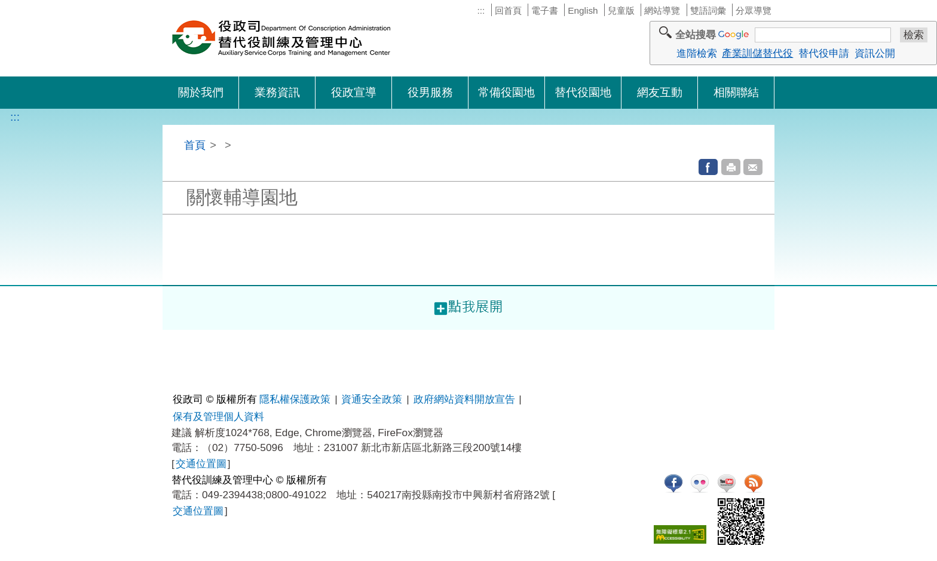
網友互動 (659, 92)
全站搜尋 (695, 35)
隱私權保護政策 (294, 399)
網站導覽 (662, 10)
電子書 (544, 10)
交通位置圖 (201, 464)
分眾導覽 (753, 10)
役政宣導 (353, 92)
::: (481, 10)
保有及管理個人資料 (218, 416)
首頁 (195, 145)
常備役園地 (506, 92)
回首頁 (508, 10)
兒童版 (621, 10)
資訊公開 (875, 53)
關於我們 (200, 92)
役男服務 (430, 92)
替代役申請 (823, 53)
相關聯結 (736, 92)
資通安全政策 (371, 399)
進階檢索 (696, 53)
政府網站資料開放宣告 (464, 399)
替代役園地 (583, 92)
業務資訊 (277, 92)
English (583, 10)
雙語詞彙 (708, 10)
